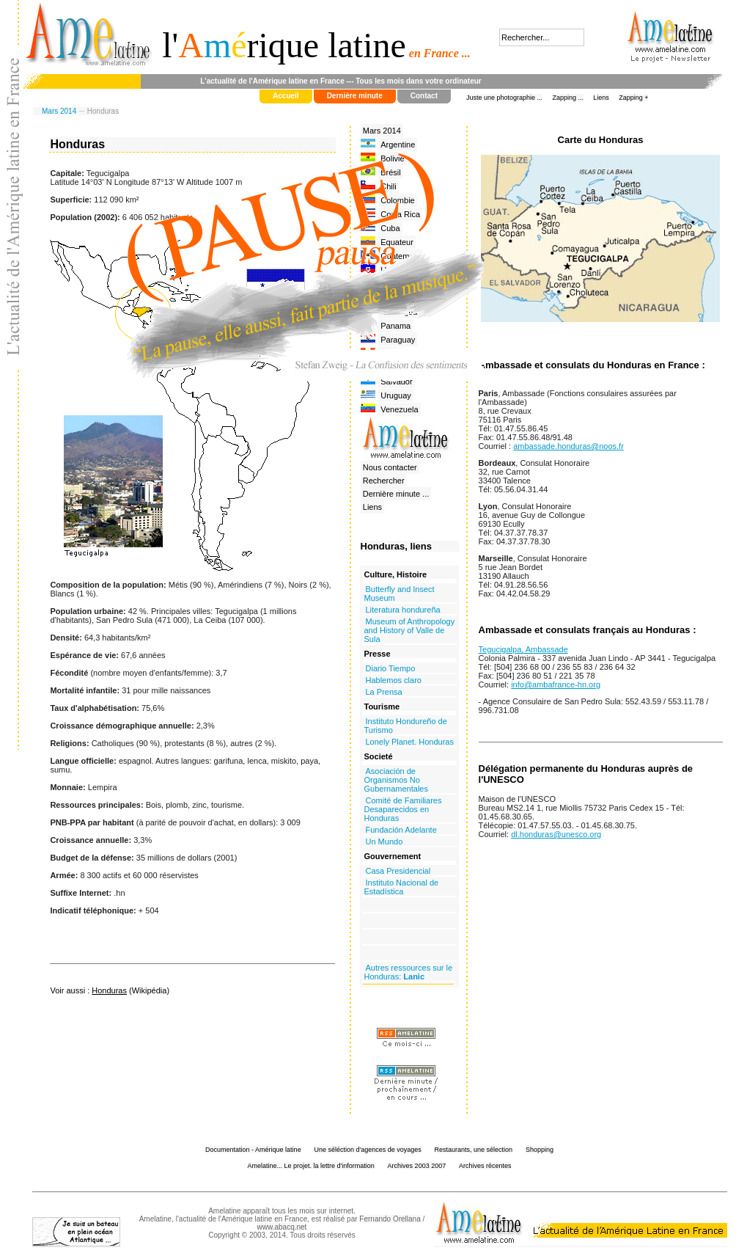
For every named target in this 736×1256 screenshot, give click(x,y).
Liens (601, 97)
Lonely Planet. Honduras (410, 741)
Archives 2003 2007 (417, 1165)
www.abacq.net (282, 1227)
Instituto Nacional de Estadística (401, 887)
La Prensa (384, 691)
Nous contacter (390, 467)
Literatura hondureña (403, 609)
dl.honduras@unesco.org (556, 834)
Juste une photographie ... (504, 97)
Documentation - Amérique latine (253, 1149)
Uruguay (395, 395)
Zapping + (633, 97)
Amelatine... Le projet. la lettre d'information (311, 1165)
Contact (424, 96)
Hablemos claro (394, 680)
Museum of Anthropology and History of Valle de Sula (409, 630)
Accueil (286, 96)
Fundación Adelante (401, 829)
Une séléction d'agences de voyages (367, 1149)
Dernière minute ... (396, 493)
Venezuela (399, 409)
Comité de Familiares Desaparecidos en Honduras (403, 809)
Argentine (397, 144)
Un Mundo (384, 841)
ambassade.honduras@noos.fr (568, 446)
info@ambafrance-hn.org (555, 684)
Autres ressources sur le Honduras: (408, 972)
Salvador (396, 381)
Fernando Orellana (389, 1219)
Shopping (539, 1149)
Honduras (109, 990)
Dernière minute (355, 96)
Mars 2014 (59, 111)
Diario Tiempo (391, 668)
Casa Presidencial (398, 870)
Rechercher (384, 480)
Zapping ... (568, 97)
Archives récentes (485, 1165)
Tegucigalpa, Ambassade (523, 649)
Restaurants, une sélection (474, 1149)
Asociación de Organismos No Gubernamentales (396, 780)
